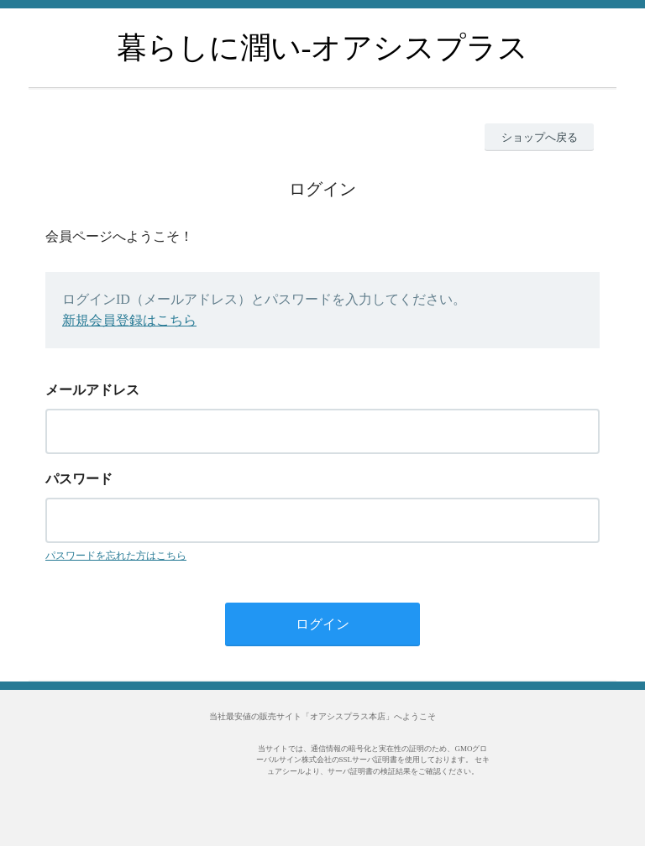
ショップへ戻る (539, 137)
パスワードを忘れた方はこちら (115, 555)
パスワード (79, 479)
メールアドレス (92, 390)
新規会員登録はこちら (129, 320)
